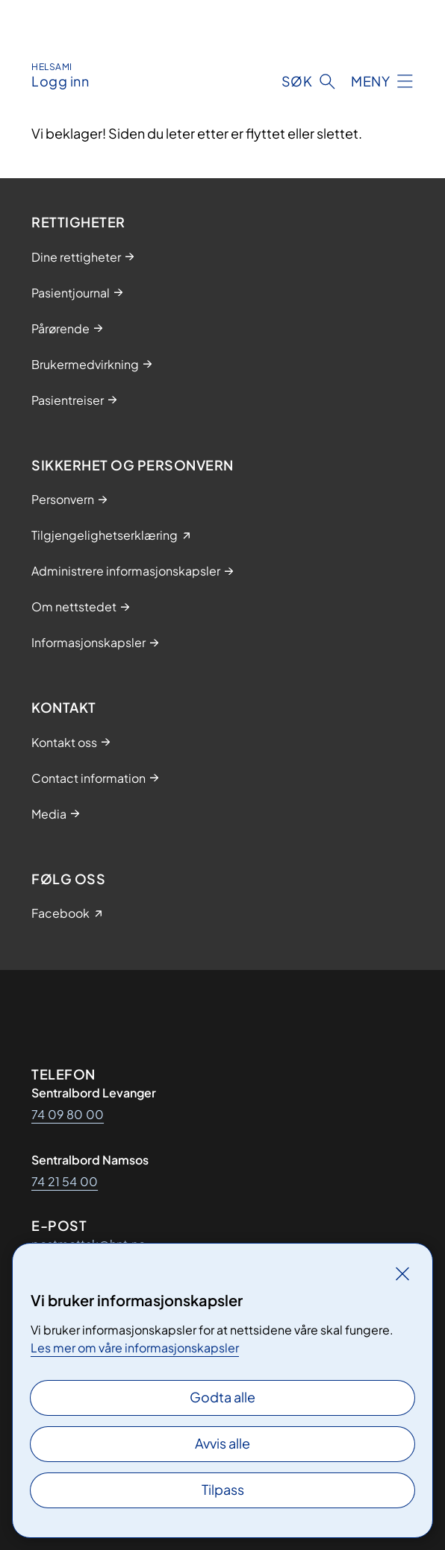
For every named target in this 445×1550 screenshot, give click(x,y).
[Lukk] (402, 1273)
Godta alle (222, 1396)
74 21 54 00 (64, 1181)
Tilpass (223, 1489)
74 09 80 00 (67, 1114)
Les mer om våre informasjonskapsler (135, 1347)
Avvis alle (222, 1443)
